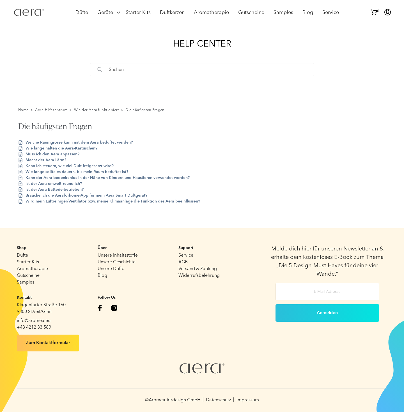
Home (23, 110)
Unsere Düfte (111, 269)
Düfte (81, 12)
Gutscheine (251, 12)
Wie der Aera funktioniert (96, 110)
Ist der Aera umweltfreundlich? (54, 184)
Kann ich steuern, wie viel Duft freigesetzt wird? (70, 166)
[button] (375, 11)
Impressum (248, 400)
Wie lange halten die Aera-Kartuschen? (61, 148)
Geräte (105, 12)
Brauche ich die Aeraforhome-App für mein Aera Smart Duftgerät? (86, 195)
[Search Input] (209, 69)
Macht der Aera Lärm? (46, 160)
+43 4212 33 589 (34, 327)
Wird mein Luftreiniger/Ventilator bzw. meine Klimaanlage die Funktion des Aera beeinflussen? (113, 201)
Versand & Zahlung (197, 269)
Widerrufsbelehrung (199, 275)
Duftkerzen (172, 12)
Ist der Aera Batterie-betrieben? (55, 190)
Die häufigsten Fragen (145, 110)
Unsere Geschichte (117, 262)
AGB (183, 262)
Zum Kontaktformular (48, 343)
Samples (283, 12)
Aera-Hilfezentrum (51, 110)
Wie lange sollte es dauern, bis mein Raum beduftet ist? (77, 172)
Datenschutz (218, 400)
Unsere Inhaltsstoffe (118, 255)
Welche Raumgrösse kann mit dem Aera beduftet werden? (79, 142)
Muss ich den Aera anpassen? (52, 154)
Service (330, 12)
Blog (307, 12)
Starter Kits (138, 12)
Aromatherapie (211, 12)
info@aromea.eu (33, 321)
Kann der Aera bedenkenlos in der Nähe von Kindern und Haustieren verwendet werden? (108, 178)
